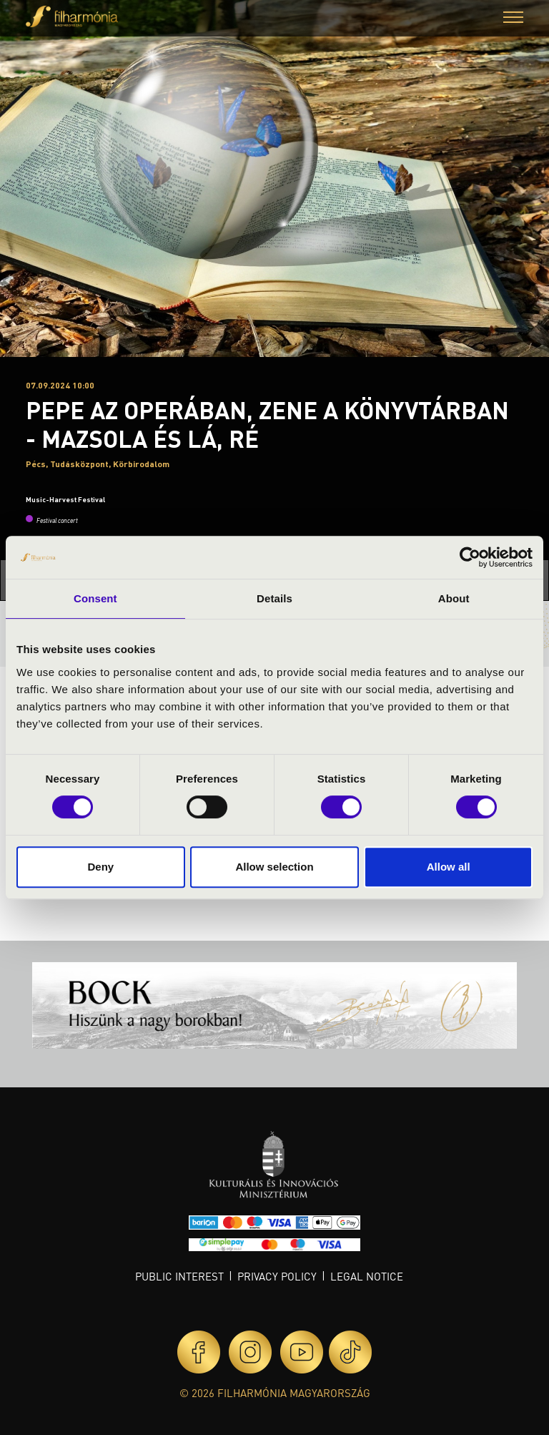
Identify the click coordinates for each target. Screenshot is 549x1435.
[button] (513, 18)
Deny (100, 867)
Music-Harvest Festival (65, 499)
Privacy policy (277, 1276)
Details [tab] (274, 598)
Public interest (179, 1276)
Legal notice (366, 1276)
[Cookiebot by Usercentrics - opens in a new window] (470, 557)
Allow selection (274, 867)
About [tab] (454, 598)
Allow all (448, 867)
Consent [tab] (95, 598)
